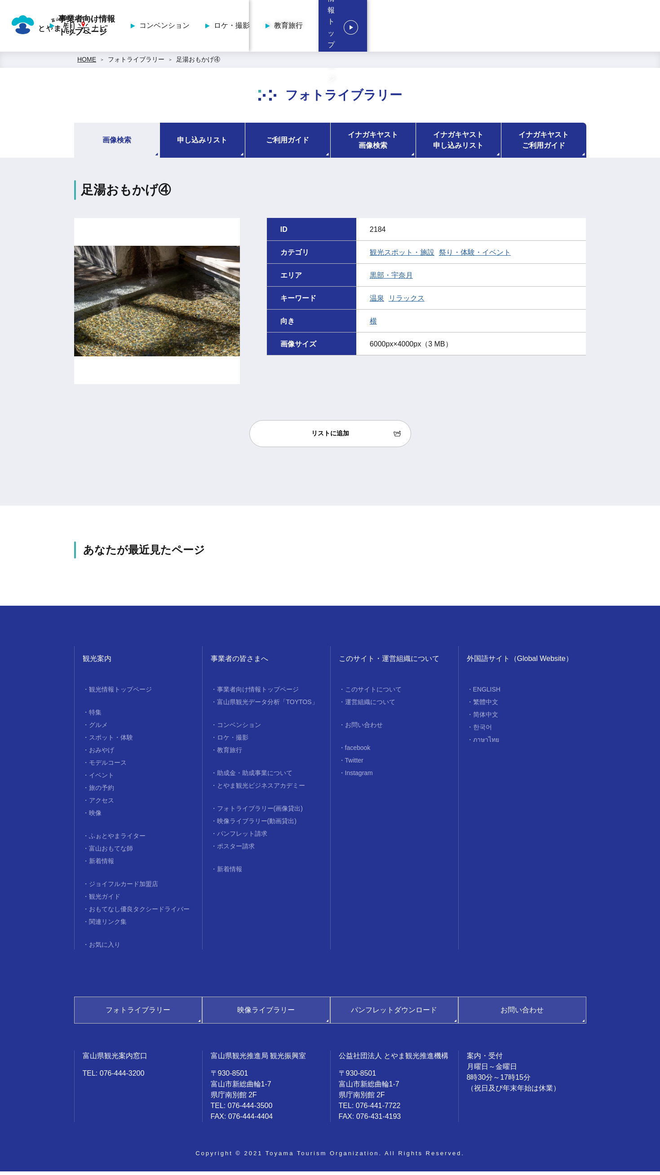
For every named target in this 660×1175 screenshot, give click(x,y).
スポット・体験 (111, 740)
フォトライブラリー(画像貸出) (260, 811)
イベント (101, 778)
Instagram (359, 776)
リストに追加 (330, 436)
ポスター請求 (236, 849)
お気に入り (104, 947)
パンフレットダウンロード (394, 1013)
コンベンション (380, 27)
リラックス (407, 301)
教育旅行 (504, 27)
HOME (86, 63)
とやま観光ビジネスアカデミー (261, 788)
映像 (95, 816)
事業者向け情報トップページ (302, 27)
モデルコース (108, 765)
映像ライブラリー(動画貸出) (257, 824)
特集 (95, 715)
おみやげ (101, 753)
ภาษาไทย (486, 742)
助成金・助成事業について (254, 776)
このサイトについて (373, 692)
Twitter (354, 763)
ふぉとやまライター (117, 838)
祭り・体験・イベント (475, 255)
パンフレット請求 (242, 836)
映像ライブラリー (266, 1013)
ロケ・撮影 (447, 27)
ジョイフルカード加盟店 (123, 887)
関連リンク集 (108, 924)
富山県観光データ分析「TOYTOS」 (267, 705)
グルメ (98, 728)
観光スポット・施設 (402, 255)
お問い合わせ (364, 728)
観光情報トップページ (597, 27)
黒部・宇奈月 (391, 278)
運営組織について (370, 705)
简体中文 (485, 717)
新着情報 (101, 864)
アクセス (101, 803)
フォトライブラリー (136, 63)
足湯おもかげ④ (198, 63)
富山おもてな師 (111, 851)
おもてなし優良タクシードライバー (139, 912)
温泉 (377, 301)
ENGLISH (487, 692)
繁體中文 (485, 705)
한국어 (482, 730)
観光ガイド (104, 899)
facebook (358, 750)
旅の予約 (101, 790)
